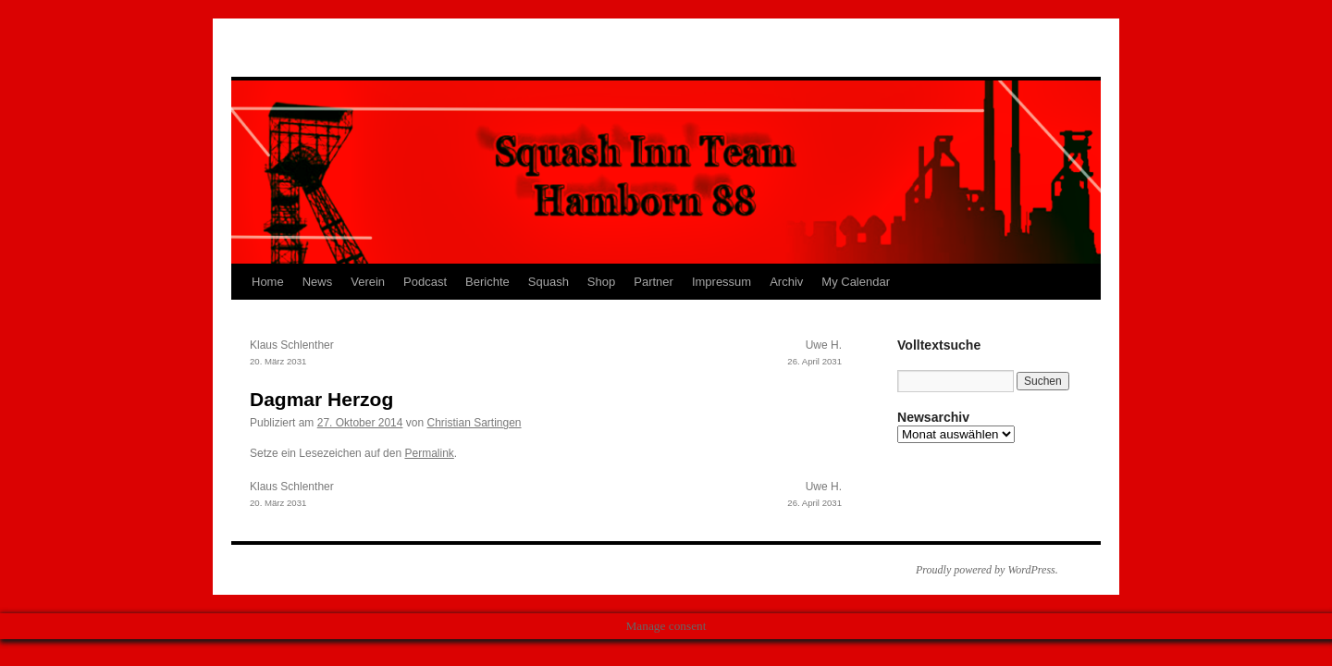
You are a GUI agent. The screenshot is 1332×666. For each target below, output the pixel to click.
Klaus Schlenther (398, 354)
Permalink (428, 453)
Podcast (425, 282)
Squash (548, 282)
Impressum (721, 282)
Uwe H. (694, 354)
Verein (368, 282)
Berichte (487, 282)
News (317, 282)
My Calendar (855, 282)
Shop (601, 282)
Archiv (786, 282)
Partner (653, 282)
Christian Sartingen (473, 422)
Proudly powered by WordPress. (987, 569)
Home (268, 282)
